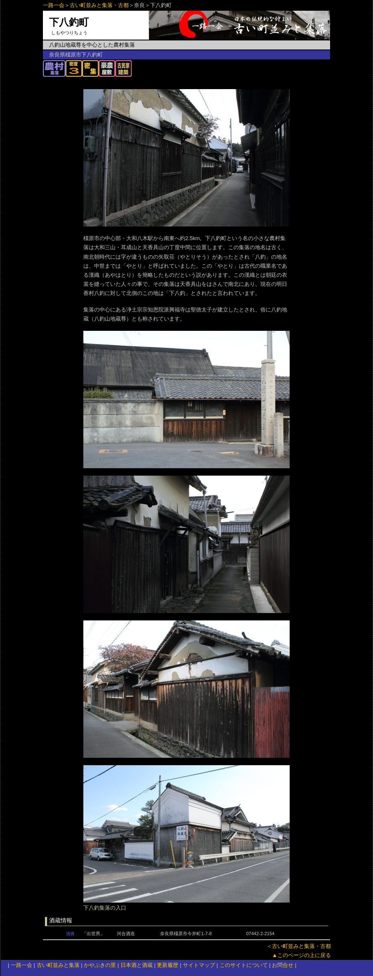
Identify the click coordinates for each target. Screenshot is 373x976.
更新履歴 (167, 965)
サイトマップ (199, 965)
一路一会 (53, 5)
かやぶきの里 (100, 965)
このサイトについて (244, 965)
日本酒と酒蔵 (136, 965)
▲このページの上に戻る (301, 955)
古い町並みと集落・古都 (99, 5)
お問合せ (282, 965)
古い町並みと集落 (58, 965)
